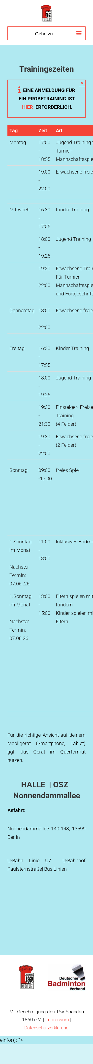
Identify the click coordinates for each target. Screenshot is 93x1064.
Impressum (57, 1019)
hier (47, 107)
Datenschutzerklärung (46, 1028)
